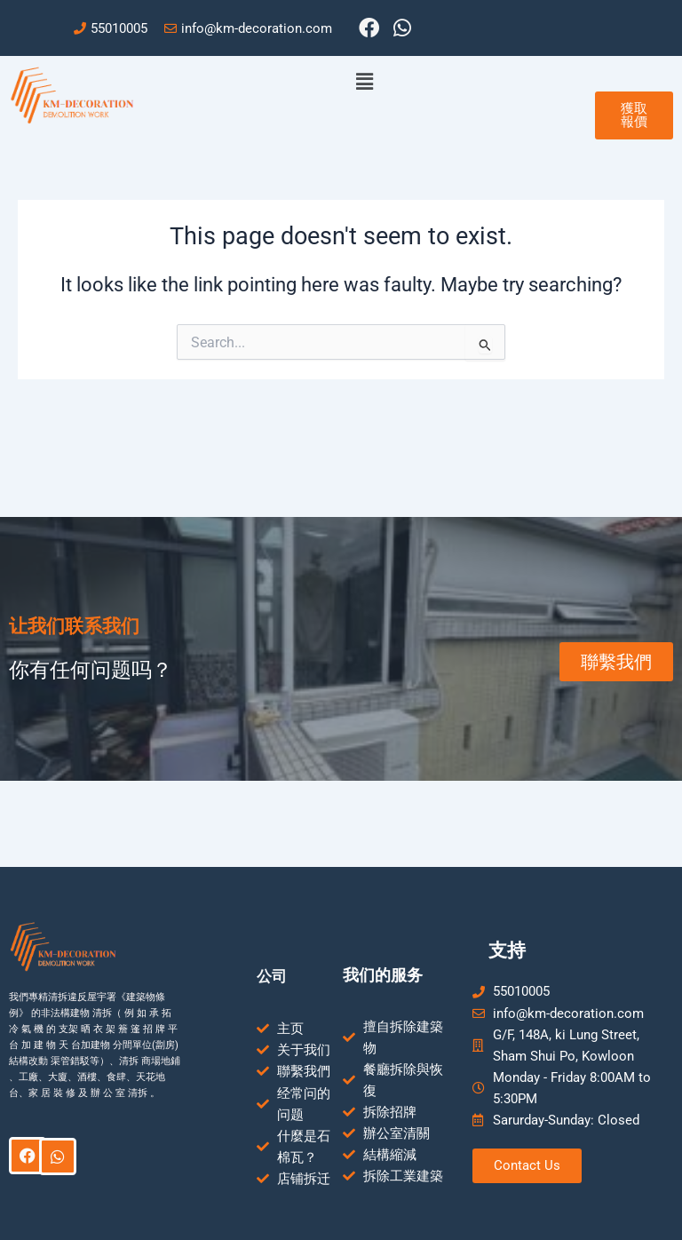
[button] (365, 82)
